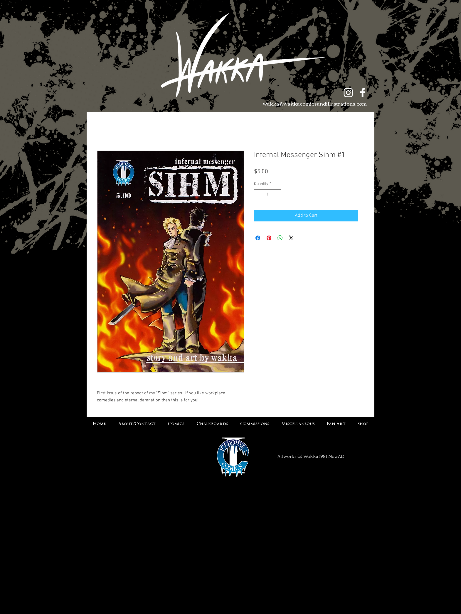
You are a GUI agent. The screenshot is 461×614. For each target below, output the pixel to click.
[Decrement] (258, 195)
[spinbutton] (267, 195)
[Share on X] (291, 237)
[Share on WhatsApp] (280, 237)
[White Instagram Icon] (348, 92)
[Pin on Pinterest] (268, 237)
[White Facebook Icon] (362, 92)
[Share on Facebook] (257, 237)
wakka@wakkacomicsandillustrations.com (315, 103)
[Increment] (276, 195)
